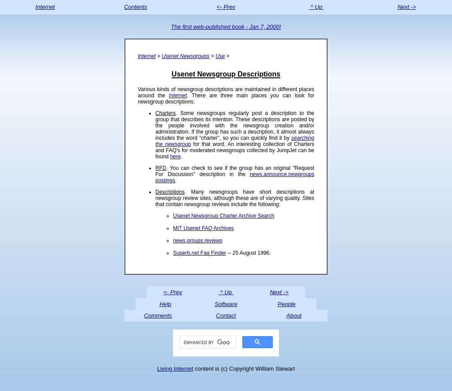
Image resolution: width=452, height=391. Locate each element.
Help (165, 304)
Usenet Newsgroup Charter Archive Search (223, 216)
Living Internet (175, 368)
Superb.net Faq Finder (199, 253)
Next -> (406, 7)
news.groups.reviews (197, 241)
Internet (45, 7)
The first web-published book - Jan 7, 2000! (226, 26)
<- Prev (226, 7)
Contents (135, 7)
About (293, 315)
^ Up (316, 7)
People (286, 304)
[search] (207, 342)
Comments (158, 315)
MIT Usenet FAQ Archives (203, 228)
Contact (226, 315)
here (175, 156)
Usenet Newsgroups (185, 56)
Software (226, 304)
